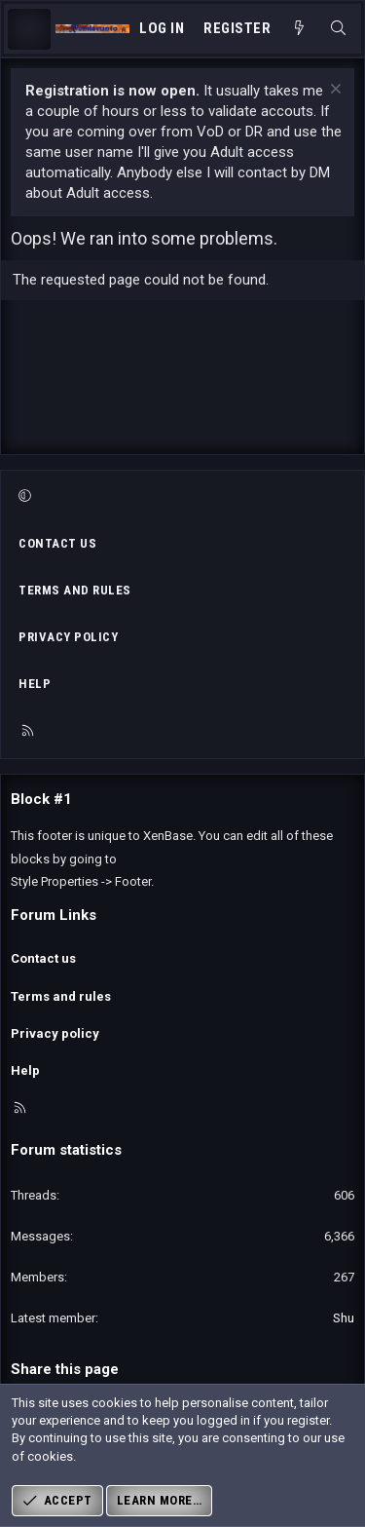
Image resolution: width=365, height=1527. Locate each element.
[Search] (338, 29)
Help (34, 683)
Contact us (57, 543)
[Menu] (29, 29)
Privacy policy (68, 637)
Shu (343, 1318)
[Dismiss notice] (333, 91)
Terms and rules (74, 590)
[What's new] (299, 29)
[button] (179, 497)
